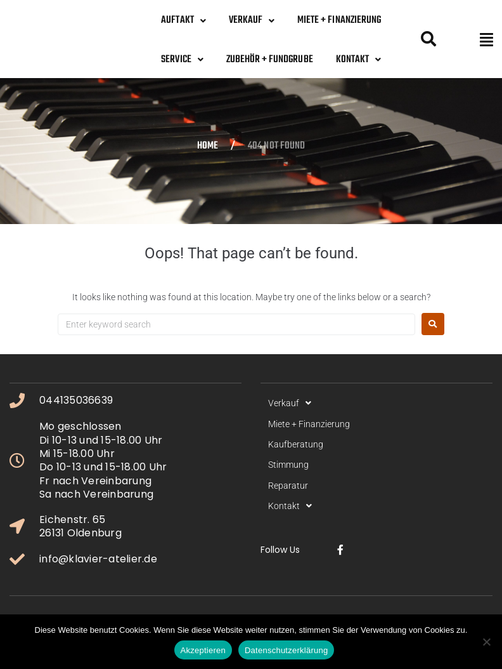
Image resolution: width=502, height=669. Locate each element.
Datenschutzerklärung (286, 650)
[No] (486, 641)
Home (207, 146)
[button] (486, 39)
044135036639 (76, 400)
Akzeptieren (203, 650)
